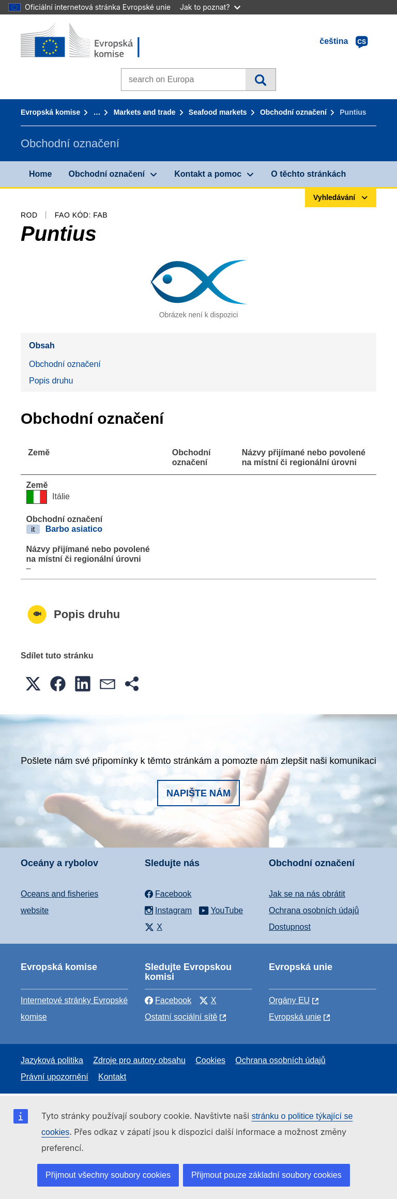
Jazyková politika (52, 1060)
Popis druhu (51, 380)
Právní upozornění (54, 1076)
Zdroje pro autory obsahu (139, 1060)
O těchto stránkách (308, 174)
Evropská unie (295, 1016)
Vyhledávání (260, 79)
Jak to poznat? (210, 7)
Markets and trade (145, 112)
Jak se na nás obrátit (307, 893)
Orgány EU (289, 1000)
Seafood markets (218, 112)
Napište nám (198, 793)
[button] (33, 683)
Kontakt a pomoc (207, 174)
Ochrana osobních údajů (314, 910)
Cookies (210, 1060)
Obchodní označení (293, 112)
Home (40, 174)
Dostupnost (290, 927)
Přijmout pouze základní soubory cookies (266, 1175)
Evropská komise (50, 112)
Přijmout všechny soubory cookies (108, 1175)
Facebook (168, 1000)
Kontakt (112, 1076)
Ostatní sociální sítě (181, 1016)
